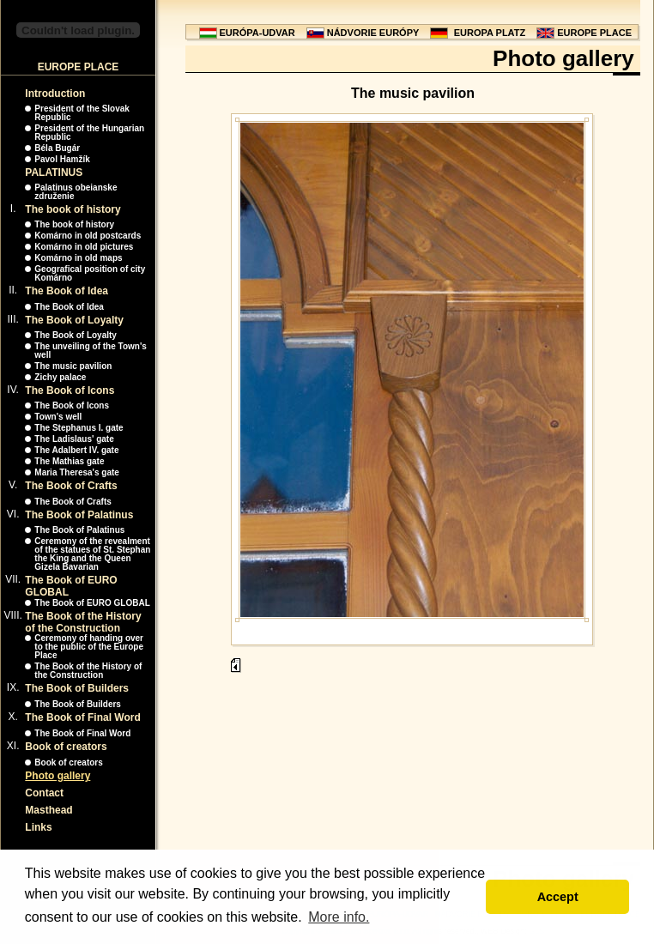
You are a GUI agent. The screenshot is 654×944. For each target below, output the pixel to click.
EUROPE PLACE (594, 32)
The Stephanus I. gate (78, 428)
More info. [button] (338, 917)
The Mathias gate (69, 461)
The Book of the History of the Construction (83, 622)
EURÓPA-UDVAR (257, 32)
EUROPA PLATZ (490, 32)
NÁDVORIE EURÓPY (373, 32)
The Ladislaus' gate (73, 439)
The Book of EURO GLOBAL (91, 603)
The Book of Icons (69, 390)
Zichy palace (60, 377)
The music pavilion (73, 366)
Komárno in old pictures (83, 246)
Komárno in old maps (78, 258)
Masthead (48, 810)
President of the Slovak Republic (82, 113)
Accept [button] (557, 897)
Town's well (58, 416)
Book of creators (65, 747)
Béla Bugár (57, 148)
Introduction (55, 94)
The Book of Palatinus (79, 515)
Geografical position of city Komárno (89, 273)
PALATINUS (53, 172)
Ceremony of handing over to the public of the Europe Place (88, 646)
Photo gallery (57, 776)
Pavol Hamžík (61, 159)
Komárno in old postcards (87, 235)
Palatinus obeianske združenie (75, 192)
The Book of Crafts (71, 486)
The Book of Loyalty (74, 320)
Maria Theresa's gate (76, 472)
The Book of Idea (66, 291)
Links (38, 827)
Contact (44, 793)
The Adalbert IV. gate (76, 450)
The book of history (72, 209)
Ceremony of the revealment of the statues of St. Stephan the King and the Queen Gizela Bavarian (92, 554)
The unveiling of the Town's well (90, 351)
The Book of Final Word (82, 717)
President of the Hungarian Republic (89, 133)
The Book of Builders (77, 688)
